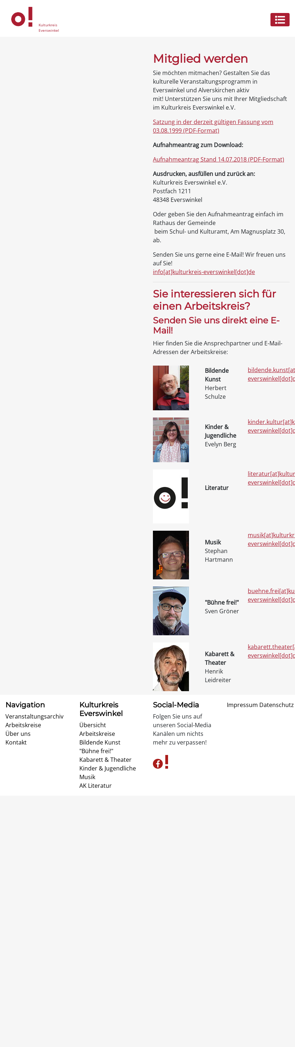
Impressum (242, 705)
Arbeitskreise (23, 725)
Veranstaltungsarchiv (34, 716)
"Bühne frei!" (96, 751)
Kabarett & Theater (105, 760)
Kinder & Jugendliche (107, 768)
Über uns (18, 734)
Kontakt (16, 742)
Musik (87, 777)
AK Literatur (95, 786)
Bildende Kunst (99, 742)
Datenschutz (276, 705)
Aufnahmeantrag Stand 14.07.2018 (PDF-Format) (218, 159)
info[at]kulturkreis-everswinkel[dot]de (204, 272)
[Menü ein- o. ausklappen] (280, 19)
